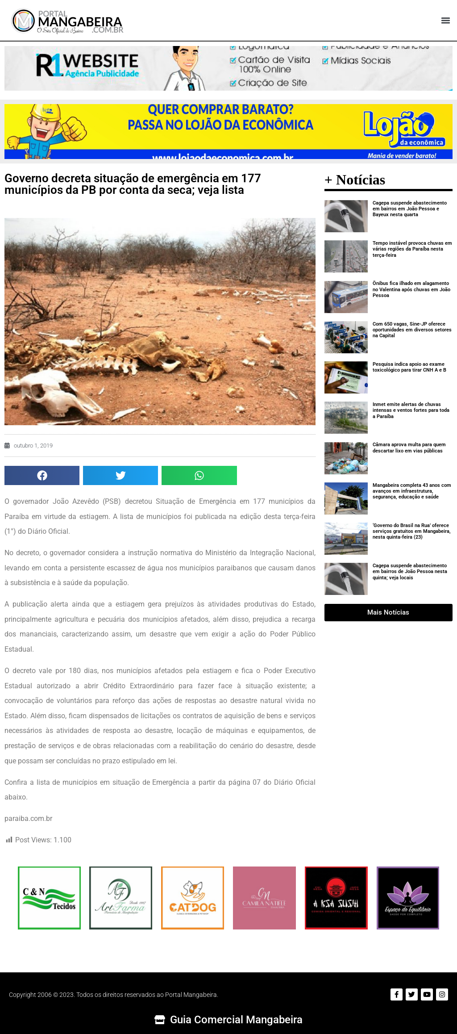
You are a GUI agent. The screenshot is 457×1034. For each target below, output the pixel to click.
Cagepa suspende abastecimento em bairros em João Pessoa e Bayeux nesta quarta (410, 209)
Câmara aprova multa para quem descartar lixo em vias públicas (409, 447)
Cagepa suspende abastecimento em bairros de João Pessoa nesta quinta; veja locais (410, 571)
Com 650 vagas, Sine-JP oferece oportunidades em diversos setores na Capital (412, 330)
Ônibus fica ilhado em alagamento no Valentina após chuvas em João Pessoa (411, 289)
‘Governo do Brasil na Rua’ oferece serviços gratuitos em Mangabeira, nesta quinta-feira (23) (412, 531)
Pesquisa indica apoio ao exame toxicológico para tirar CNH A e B (409, 367)
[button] (445, 20)
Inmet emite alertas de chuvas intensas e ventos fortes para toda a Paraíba (411, 410)
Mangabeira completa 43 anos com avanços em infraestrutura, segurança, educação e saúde (412, 491)
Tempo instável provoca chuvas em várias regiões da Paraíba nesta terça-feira (412, 249)
